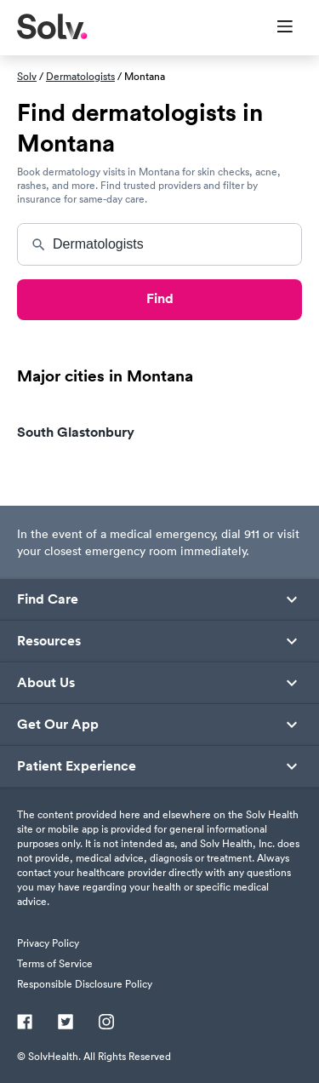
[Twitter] (65, 1023)
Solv (27, 76)
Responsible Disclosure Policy (84, 984)
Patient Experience (76, 766)
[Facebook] (24, 1023)
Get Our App (58, 724)
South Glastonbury (75, 432)
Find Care (47, 599)
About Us (46, 683)
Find (160, 298)
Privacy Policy (48, 943)
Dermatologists (80, 76)
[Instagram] (106, 1023)
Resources (49, 641)
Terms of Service (55, 963)
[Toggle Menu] (274, 28)
